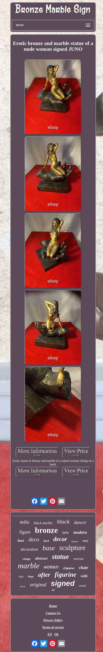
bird (46, 540)
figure (24, 532)
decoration (29, 549)
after (44, 574)
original (38, 584)
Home (53, 606)
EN (50, 634)
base (48, 548)
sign (21, 576)
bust (21, 540)
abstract (41, 558)
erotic (82, 585)
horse (22, 586)
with (84, 576)
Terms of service (53, 627)
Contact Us (53, 613)
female (74, 541)
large (31, 576)
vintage (27, 558)
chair (83, 567)
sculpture (72, 548)
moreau (79, 558)
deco (33, 539)
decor (60, 539)
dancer (80, 522)
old (53, 590)
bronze (46, 530)
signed (63, 583)
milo (24, 522)
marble (28, 566)
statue (60, 556)
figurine (65, 574)
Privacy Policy (53, 620)
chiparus (68, 568)
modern (80, 532)
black (63, 521)
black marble (43, 523)
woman (51, 567)
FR (56, 634)
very (85, 540)
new (65, 532)
